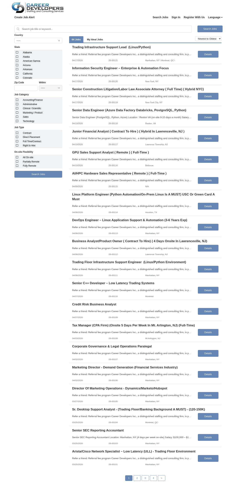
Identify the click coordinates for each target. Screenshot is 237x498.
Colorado (27, 78)
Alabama (27, 52)
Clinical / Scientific (32, 108)
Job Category (21, 94)
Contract (27, 133)
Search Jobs (160, 17)
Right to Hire (29, 145)
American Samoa (31, 61)
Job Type (19, 127)
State (17, 47)
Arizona (27, 65)
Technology (28, 121)
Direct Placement (31, 137)
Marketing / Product (32, 112)
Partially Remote (31, 161)
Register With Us (194, 17)
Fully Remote (29, 165)
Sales (25, 117)
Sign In (176, 17)
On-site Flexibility (23, 152)
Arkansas (27, 69)
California (27, 73)
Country (18, 35)
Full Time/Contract (32, 141)
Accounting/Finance (33, 100)
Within (42, 82)
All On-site (28, 157)
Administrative (30, 104)
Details (208, 54)
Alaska (26, 57)
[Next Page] (161, 478)
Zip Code (19, 82)
